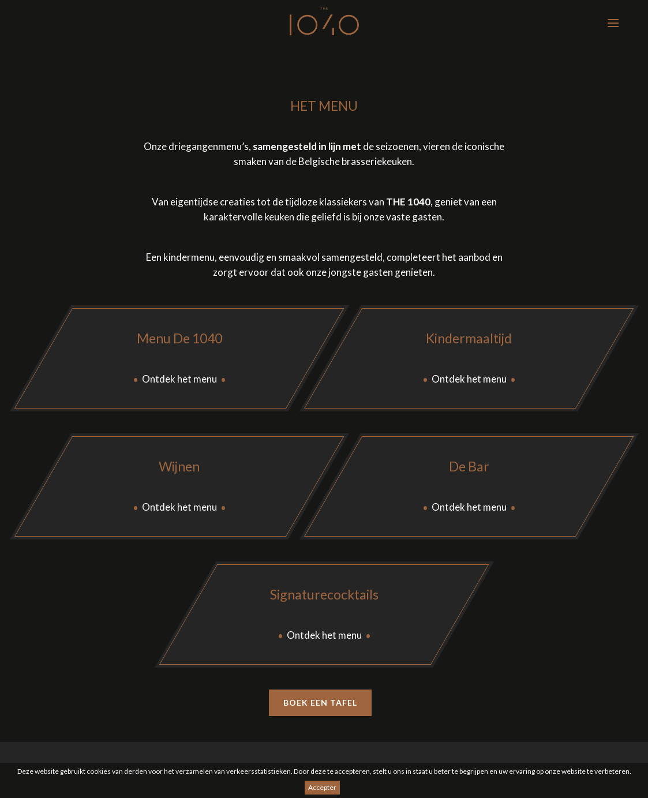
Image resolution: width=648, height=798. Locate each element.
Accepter (322, 787)
